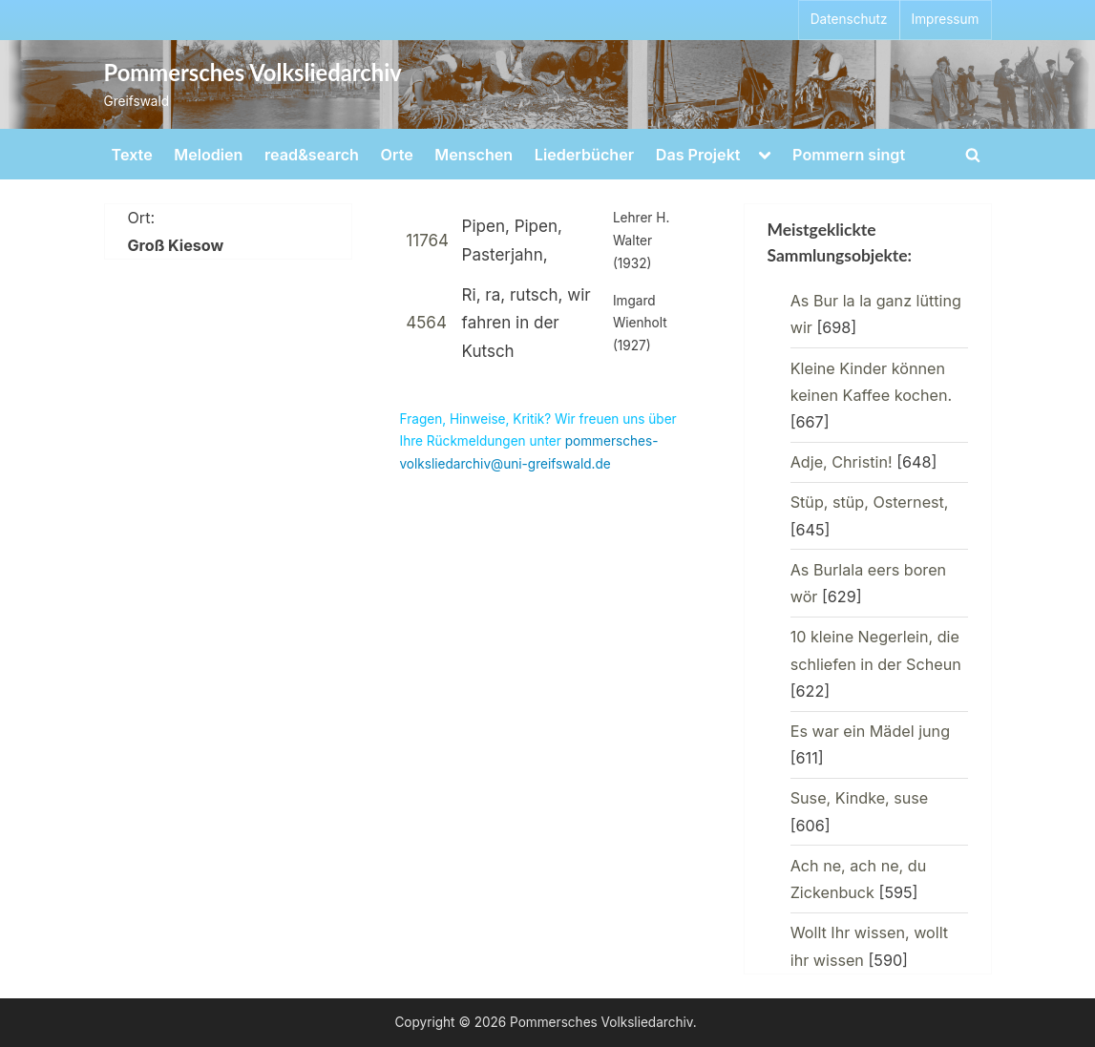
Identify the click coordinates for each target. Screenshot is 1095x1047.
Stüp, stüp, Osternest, (869, 502)
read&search (311, 154)
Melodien (208, 154)
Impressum (945, 19)
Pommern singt (848, 154)
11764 (427, 240)
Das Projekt (698, 154)
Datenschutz (849, 19)
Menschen (473, 154)
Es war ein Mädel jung (870, 731)
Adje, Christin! (841, 461)
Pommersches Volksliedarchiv (253, 72)
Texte (132, 154)
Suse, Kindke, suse (859, 797)
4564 (426, 322)
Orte (397, 154)
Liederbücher (584, 154)
